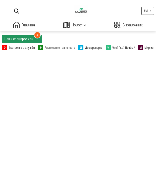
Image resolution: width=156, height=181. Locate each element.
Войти (147, 10)
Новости (74, 25)
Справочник (128, 25)
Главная (24, 25)
